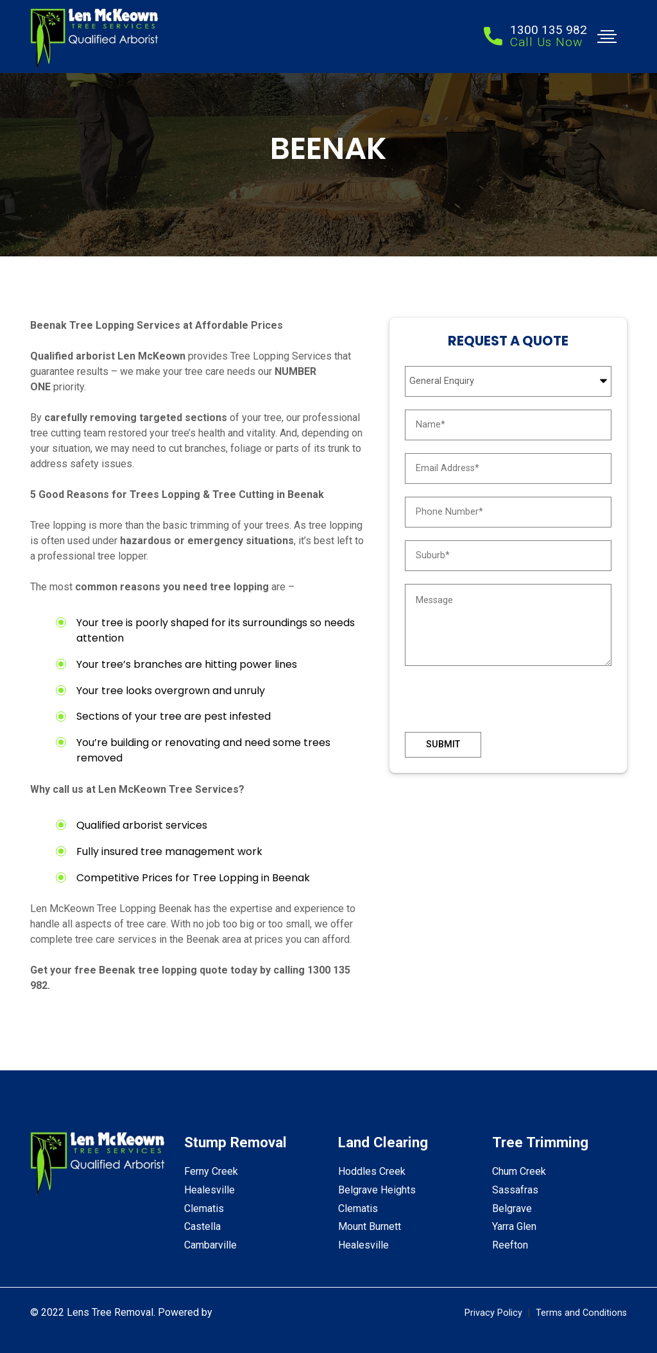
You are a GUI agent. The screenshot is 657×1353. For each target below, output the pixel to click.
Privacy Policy (493, 1312)
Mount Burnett (369, 1226)
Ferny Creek (211, 1171)
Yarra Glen (514, 1226)
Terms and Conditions (581, 1312)
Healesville (209, 1190)
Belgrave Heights (377, 1190)
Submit (443, 744)
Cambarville (210, 1245)
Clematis (204, 1208)
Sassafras (515, 1190)
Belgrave (512, 1208)
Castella (202, 1226)
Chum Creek (519, 1171)
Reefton (510, 1245)
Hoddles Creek (371, 1171)
